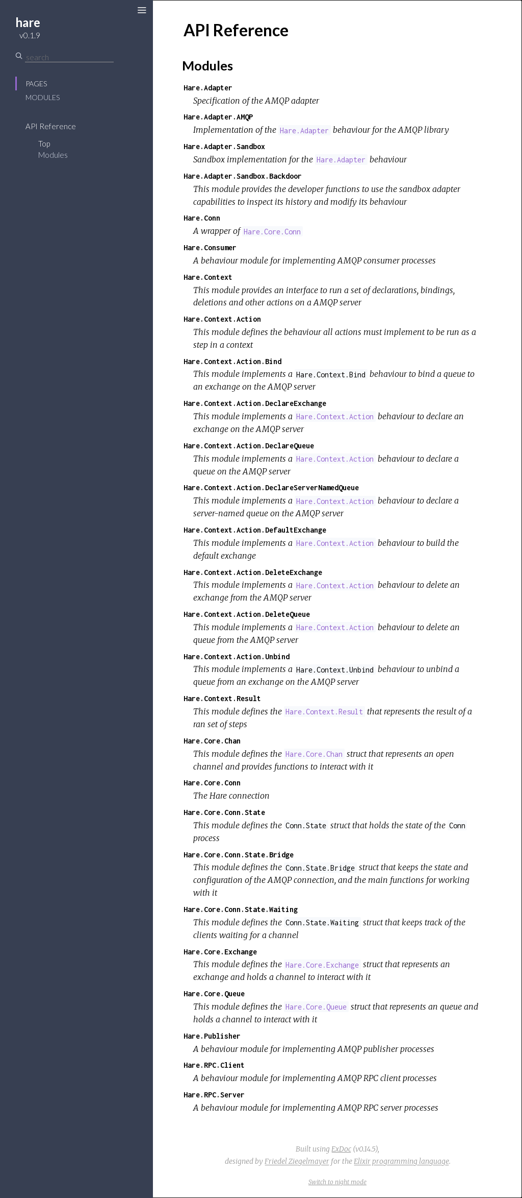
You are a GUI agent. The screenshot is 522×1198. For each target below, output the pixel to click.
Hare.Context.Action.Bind (232, 361)
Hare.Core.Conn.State (224, 812)
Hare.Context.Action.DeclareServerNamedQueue (271, 487)
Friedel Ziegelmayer (297, 1161)
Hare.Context (208, 277)
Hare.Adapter (208, 87)
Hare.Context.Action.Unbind (237, 656)
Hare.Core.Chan (212, 740)
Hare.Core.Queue (214, 993)
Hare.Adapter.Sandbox (224, 146)
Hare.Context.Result (222, 698)
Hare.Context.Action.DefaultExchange (255, 529)
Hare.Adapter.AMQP (218, 116)
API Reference (50, 126)
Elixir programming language (401, 1161)
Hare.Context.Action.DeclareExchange (255, 403)
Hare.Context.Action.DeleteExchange (253, 572)
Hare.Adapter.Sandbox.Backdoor (243, 176)
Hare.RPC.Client (214, 1065)
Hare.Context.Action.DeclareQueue (249, 445)
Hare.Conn (202, 217)
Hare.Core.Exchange (220, 951)
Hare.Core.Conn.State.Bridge (239, 854)
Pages (36, 83)
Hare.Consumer (210, 247)
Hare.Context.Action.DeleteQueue (247, 614)
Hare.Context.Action (222, 319)
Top (44, 143)
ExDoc (341, 1149)
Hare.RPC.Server (214, 1094)
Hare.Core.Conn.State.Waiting (241, 909)
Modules (42, 97)
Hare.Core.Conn (212, 782)
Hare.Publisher (212, 1036)
